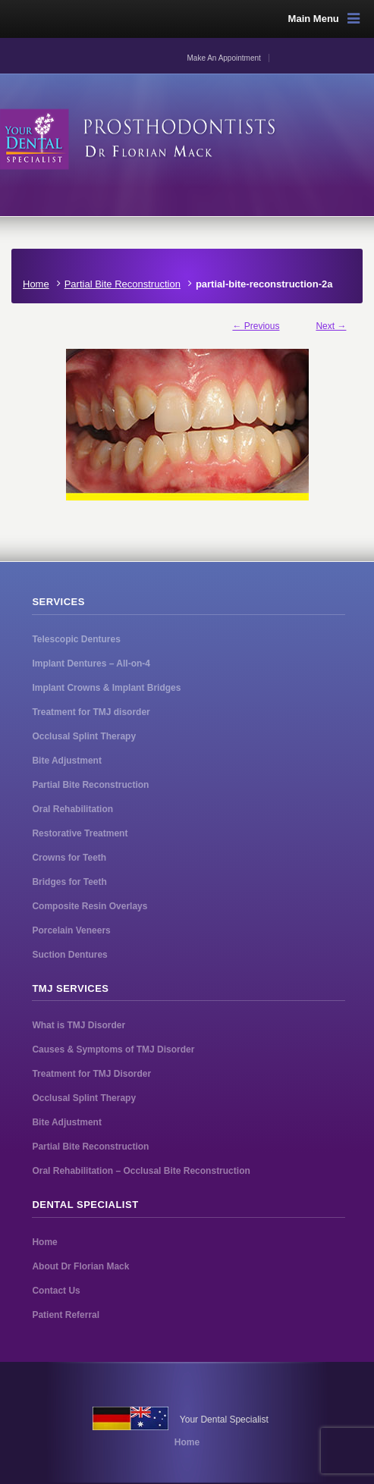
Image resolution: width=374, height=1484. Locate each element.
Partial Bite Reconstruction (122, 284)
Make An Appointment (224, 58)
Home (36, 284)
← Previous (255, 326)
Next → (331, 326)
